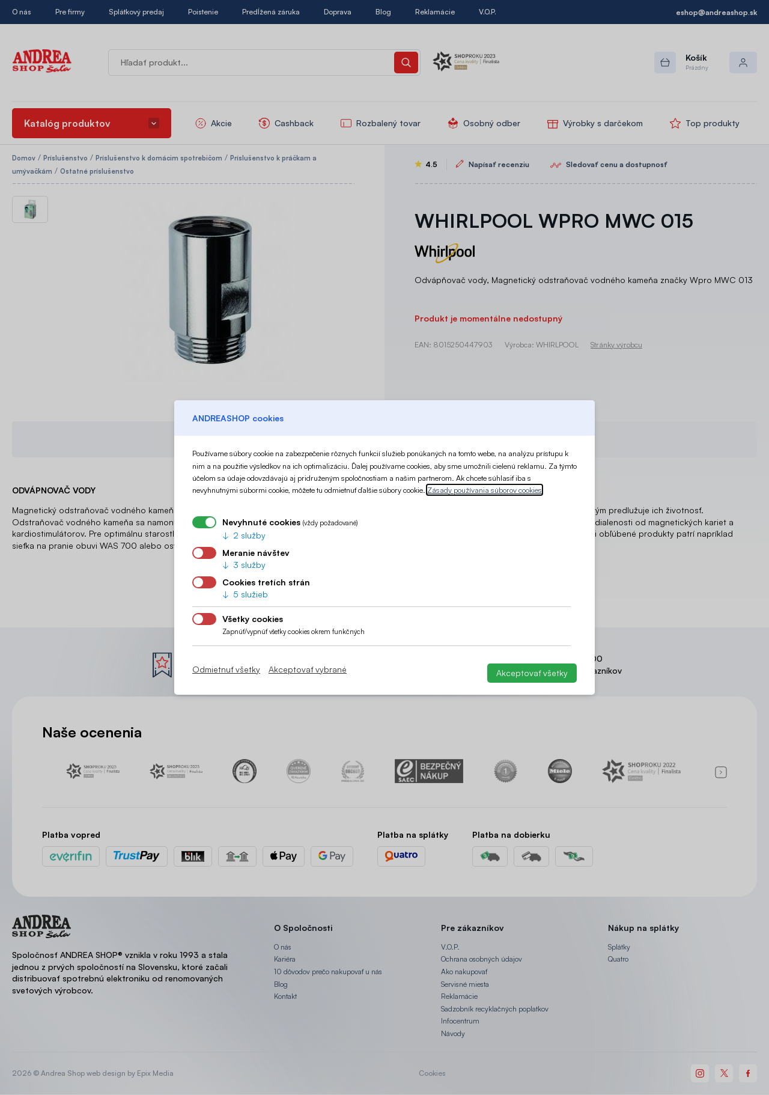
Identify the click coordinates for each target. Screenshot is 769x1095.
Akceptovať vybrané (308, 669)
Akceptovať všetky (532, 673)
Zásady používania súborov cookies (484, 490)
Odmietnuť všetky (226, 669)
